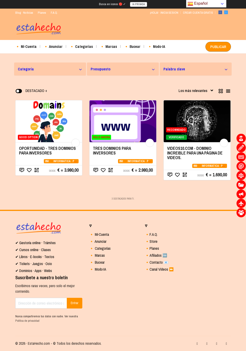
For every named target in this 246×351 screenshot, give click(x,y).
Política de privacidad (27, 321)
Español (198, 4)
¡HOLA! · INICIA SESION (164, 13)
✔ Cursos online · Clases (33, 249)
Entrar (74, 303)
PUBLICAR (218, 46)
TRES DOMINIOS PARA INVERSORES (112, 150)
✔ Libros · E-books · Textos (34, 256)
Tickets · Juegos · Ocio (35, 263)
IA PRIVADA (138, 4)
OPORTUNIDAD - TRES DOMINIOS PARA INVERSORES (47, 150)
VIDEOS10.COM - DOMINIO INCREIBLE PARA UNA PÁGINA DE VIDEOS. (195, 153)
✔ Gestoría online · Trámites (35, 242)
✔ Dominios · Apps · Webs (33, 270)
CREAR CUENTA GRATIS (198, 13)
